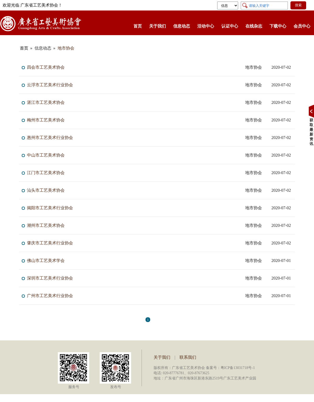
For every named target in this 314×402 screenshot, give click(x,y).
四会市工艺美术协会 (46, 67)
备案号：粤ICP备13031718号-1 (230, 368)
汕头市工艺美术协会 (46, 190)
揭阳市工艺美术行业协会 (50, 208)
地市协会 (66, 48)
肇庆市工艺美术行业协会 (50, 243)
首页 (137, 26)
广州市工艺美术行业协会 (50, 295)
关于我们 (157, 26)
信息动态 (181, 26)
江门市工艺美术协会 (46, 172)
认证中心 (229, 26)
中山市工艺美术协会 (46, 155)
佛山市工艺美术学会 (46, 260)
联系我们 (188, 357)
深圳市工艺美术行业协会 (50, 278)
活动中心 (205, 26)
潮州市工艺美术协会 (46, 225)
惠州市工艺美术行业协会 (50, 137)
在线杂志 (253, 26)
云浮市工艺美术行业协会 (50, 85)
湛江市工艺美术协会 (46, 102)
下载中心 (278, 26)
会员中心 (302, 26)
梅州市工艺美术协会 (46, 120)
